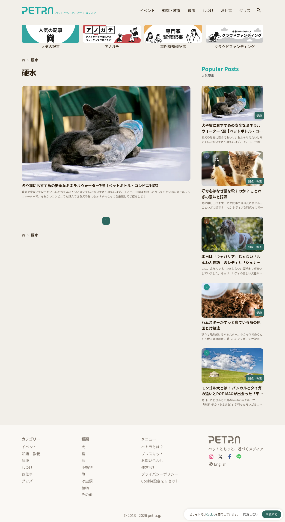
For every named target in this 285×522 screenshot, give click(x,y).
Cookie (210, 514)
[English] (217, 464)
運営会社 (148, 467)
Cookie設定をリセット (160, 481)
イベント (147, 10)
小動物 (86, 467)
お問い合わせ (152, 460)
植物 (85, 488)
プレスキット (152, 453)
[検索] (258, 10)
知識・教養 (171, 10)
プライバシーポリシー (159, 474)
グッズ (244, 10)
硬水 (34, 60)
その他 (86, 494)
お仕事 (226, 10)
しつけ (208, 10)
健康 (191, 10)
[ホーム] (23, 60)
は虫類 (86, 481)
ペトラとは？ (152, 446)
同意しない (250, 514)
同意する (272, 514)
